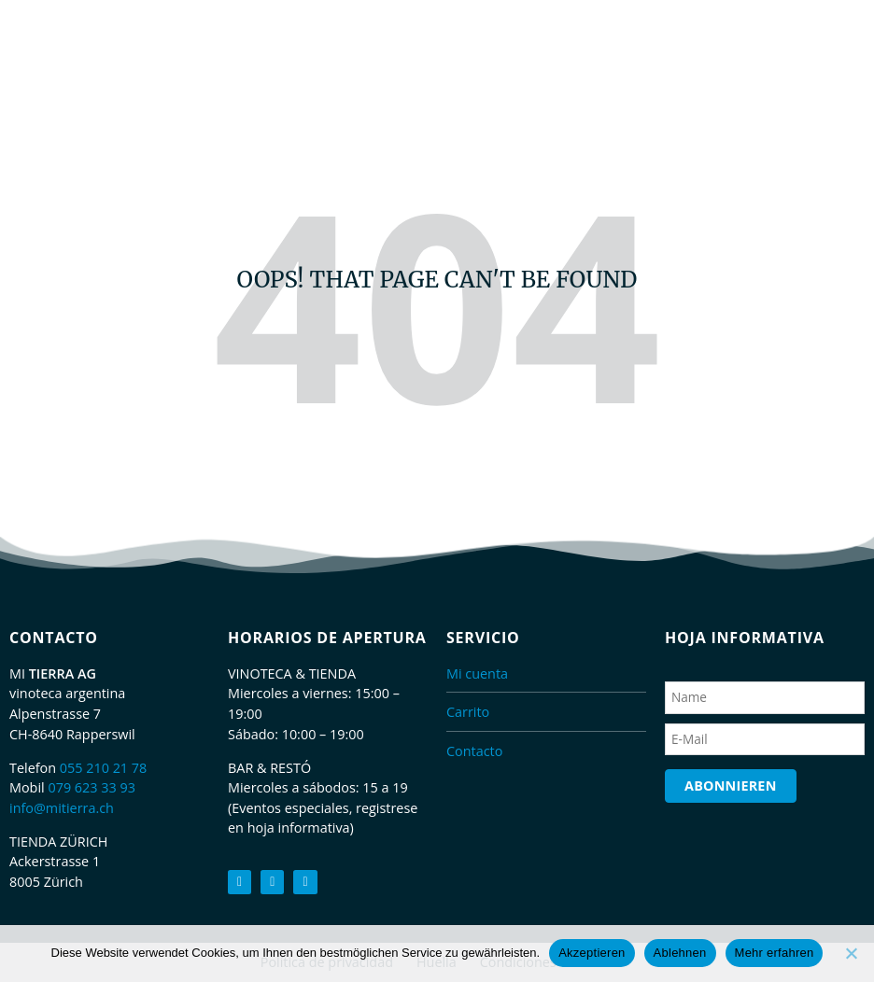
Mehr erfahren (774, 953)
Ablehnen (680, 953)
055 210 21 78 (104, 768)
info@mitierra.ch (61, 808)
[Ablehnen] (850, 953)
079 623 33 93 (91, 787)
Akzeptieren (591, 953)
